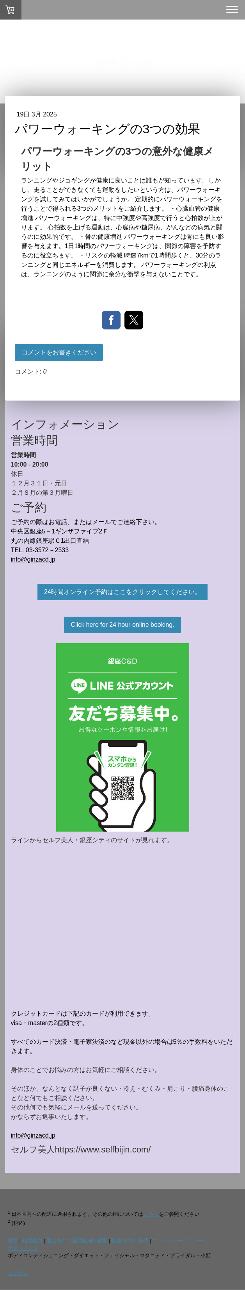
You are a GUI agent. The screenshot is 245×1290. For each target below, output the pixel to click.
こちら (151, 1214)
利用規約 (32, 1240)
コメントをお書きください (58, 352)
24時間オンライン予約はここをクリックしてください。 (122, 592)
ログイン (18, 1273)
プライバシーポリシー (177, 1240)
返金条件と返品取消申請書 (76, 1240)
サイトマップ (23, 1248)
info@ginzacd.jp (33, 559)
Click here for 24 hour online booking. (122, 624)
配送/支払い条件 (129, 1240)
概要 (13, 1240)
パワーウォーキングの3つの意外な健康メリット (117, 158)
